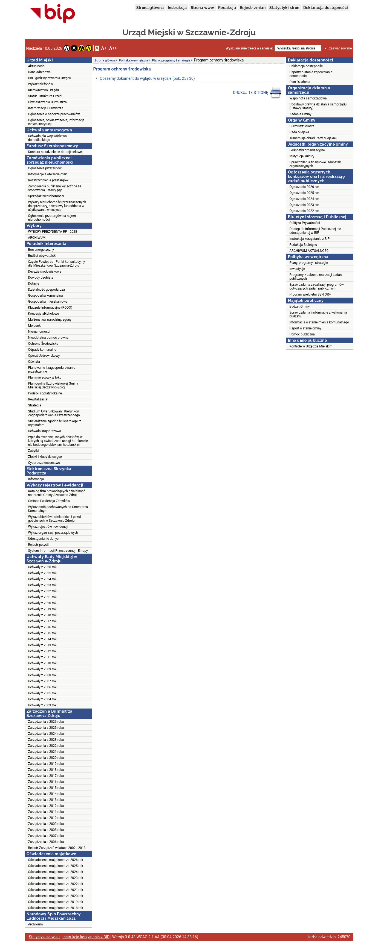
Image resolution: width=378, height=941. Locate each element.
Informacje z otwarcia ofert (48, 174)
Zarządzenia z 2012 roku (46, 806)
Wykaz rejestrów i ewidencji (48, 527)
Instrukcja (177, 7)
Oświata (34, 362)
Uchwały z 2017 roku (43, 621)
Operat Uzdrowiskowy (44, 356)
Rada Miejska (299, 132)
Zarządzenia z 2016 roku (46, 782)
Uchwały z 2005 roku (43, 693)
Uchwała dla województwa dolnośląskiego (47, 138)
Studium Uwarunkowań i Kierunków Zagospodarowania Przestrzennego (54, 413)
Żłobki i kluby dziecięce (45, 457)
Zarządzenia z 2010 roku (46, 818)
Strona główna (150, 7)
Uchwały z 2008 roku (43, 675)
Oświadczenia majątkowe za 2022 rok (55, 884)
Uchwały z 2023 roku (43, 585)
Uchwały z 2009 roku (43, 669)
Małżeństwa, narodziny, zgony (49, 319)
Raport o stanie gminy (306, 328)
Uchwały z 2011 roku (43, 657)
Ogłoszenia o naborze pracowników (54, 114)
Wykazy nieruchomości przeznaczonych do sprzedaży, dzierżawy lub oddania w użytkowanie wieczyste (57, 206)
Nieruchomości (39, 332)
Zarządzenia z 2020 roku (46, 758)
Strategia (34, 405)
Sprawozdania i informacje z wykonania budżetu (318, 314)
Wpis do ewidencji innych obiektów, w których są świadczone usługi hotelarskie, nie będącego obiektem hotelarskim (58, 441)
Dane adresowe (39, 72)
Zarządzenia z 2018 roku (46, 770)
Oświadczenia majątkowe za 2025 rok (55, 866)
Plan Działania (300, 82)
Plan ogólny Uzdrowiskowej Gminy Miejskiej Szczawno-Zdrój (53, 385)
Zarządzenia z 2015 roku (46, 788)
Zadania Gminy (300, 114)
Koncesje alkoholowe (43, 313)
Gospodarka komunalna (45, 295)
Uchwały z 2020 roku (43, 603)
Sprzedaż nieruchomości (46, 196)
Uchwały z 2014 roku (43, 639)
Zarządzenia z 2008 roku (46, 830)
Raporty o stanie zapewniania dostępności (311, 74)
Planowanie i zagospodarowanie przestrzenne (51, 369)
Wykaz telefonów (40, 84)
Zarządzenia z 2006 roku (46, 842)
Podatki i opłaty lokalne (45, 393)
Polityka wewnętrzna (133, 60)
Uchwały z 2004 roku (43, 699)
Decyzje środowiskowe (44, 271)
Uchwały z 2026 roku (43, 567)
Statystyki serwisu (44, 937)
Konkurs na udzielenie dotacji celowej (55, 152)
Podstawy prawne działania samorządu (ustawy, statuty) (318, 106)
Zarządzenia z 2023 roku (46, 740)
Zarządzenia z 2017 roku (46, 776)
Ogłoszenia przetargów (45, 168)
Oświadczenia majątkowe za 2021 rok (55, 890)
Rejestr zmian (253, 7)
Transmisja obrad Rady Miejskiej (313, 138)
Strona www (202, 7)
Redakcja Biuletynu (303, 245)
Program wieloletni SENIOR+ (310, 294)
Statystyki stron (284, 7)
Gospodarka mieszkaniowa (48, 301)
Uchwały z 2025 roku (43, 573)
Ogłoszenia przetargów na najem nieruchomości (52, 218)
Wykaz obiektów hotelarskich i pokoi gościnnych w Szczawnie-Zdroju (54, 519)
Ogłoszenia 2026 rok (304, 187)
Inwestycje (297, 269)
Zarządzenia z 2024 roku (46, 734)
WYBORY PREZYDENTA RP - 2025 (52, 232)
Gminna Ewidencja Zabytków (49, 501)
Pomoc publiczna (302, 334)
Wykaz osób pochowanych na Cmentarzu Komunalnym (58, 509)
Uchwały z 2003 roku (43, 705)
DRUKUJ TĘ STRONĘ (257, 93)
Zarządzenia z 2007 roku (46, 836)
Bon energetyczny (41, 250)
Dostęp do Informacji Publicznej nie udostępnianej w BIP (315, 231)
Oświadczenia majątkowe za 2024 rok (55, 872)
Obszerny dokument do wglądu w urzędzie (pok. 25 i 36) (147, 78)
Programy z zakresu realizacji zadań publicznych (316, 277)
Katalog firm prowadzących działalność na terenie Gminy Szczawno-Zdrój (56, 493)
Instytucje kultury (302, 156)
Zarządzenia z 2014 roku (46, 794)
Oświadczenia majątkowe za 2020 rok (55, 896)
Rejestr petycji (38, 545)
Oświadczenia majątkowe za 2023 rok (55, 878)
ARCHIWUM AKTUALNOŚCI (310, 251)
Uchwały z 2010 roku (43, 663)
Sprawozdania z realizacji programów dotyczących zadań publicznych (317, 286)
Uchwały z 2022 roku (43, 591)
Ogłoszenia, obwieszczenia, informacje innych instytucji (56, 122)
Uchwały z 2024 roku (43, 579)
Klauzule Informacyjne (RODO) (50, 307)
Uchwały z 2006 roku (43, 687)
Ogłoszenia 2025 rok (304, 193)
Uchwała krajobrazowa (44, 431)
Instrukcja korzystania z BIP (310, 239)
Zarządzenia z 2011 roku (46, 812)
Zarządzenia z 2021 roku (46, 752)
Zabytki (33, 451)
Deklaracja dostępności (325, 7)
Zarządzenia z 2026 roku (46, 722)
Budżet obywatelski (42, 256)
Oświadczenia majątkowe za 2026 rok (55, 860)
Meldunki (35, 326)
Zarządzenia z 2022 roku (46, 746)
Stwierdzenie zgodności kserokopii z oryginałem (54, 423)
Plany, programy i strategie (171, 60)
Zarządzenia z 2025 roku (46, 728)
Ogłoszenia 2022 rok (304, 211)
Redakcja (227, 7)
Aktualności (36, 66)
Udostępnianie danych (44, 539)
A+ (103, 48)
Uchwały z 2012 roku (43, 651)
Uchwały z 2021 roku (43, 597)
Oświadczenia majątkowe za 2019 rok (55, 902)
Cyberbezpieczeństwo (44, 463)
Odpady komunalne (42, 350)
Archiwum (35, 924)
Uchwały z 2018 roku (43, 615)
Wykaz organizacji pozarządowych (53, 533)
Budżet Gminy (300, 306)
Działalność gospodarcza (46, 289)
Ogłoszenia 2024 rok (304, 199)
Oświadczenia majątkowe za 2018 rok (55, 908)
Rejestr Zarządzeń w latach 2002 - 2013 (57, 848)
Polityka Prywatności (305, 223)
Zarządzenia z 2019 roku (46, 764)
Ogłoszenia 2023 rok (304, 205)
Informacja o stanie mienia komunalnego (319, 322)
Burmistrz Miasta (302, 126)
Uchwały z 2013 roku (43, 645)
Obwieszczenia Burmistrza (47, 102)
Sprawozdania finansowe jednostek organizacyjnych (315, 164)
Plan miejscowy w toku (45, 377)
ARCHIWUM (37, 238)
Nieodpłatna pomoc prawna (48, 338)
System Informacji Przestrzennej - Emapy (58, 551)
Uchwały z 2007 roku (43, 681)
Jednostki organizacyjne (307, 150)
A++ (113, 48)
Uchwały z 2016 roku (43, 627)
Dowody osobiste (40, 277)
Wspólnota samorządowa (308, 98)
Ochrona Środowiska (43, 344)
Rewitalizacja (37, 399)
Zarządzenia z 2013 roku (46, 800)
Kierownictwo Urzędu (43, 90)
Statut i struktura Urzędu (46, 96)
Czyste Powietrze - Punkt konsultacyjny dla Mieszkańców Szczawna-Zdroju (56, 263)
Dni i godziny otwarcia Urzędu (49, 78)
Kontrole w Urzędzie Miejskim (311, 346)
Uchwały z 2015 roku (43, 633)
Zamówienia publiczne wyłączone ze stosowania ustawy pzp (54, 188)
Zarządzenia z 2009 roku (46, 824)
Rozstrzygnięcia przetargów (48, 180)
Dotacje (33, 283)
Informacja (36, 479)
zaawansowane (340, 48)
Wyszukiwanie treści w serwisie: (249, 48)
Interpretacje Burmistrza (46, 108)
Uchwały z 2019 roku (43, 609)
